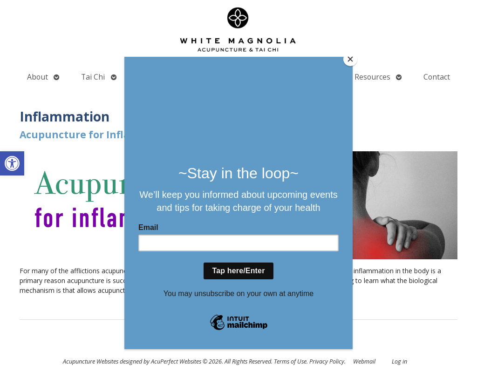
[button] (12, 163)
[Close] (350, 59)
